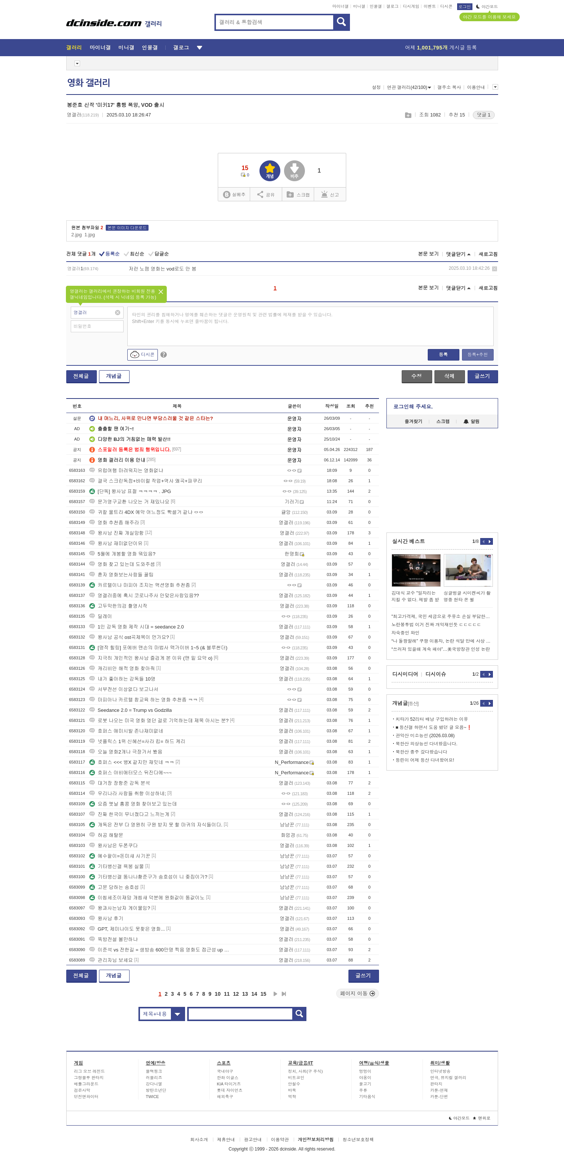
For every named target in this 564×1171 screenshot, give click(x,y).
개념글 (114, 376)
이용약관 (280, 1139)
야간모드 (487, 6)
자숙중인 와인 (406, 633)
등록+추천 (477, 354)
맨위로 (482, 1118)
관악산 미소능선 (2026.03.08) (425, 735)
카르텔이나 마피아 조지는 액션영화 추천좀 (139, 585)
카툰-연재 (439, 1090)
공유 (266, 194)
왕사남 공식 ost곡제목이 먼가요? (129, 637)
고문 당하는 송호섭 (114, 887)
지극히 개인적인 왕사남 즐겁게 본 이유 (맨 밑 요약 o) (150, 658)
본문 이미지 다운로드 (127, 227)
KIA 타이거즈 (229, 1084)
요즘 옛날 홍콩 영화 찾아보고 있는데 (133, 804)
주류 (363, 1090)
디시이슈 (436, 674)
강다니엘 (154, 1084)
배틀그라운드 (86, 1084)
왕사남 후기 (106, 918)
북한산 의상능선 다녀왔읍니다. (427, 743)
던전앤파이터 (86, 1096)
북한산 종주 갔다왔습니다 (421, 752)
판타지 (436, 1084)
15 (264, 994)
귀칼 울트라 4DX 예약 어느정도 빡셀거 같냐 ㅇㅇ (146, 512)
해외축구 (225, 1096)
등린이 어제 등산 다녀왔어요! (425, 760)
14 (254, 994)
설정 (376, 87)
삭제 (494, 268)
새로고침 (488, 254)
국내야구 (225, 1071)
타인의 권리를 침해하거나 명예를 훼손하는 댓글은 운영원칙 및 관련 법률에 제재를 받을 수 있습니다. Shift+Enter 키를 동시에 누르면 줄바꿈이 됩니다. (232, 318)
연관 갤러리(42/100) (409, 87)
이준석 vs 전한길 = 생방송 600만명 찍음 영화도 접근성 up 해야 (161, 950)
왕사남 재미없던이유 (116, 543)
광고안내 (253, 1139)
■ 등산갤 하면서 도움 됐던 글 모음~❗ (434, 727)
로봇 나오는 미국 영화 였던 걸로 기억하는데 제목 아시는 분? (159, 720)
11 (227, 994)
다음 (275, 993)
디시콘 (446, 6)
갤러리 (74, 48)
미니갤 (359, 6)
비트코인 (296, 1077)
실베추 (234, 195)
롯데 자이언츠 (230, 1090)
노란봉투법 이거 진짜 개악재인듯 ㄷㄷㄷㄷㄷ (436, 624)
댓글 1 (484, 115)
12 (236, 994)
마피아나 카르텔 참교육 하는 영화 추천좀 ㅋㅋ (143, 700)
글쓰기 (482, 376)
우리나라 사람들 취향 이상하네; (127, 793)
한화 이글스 (228, 1077)
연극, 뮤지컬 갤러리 (448, 1077)
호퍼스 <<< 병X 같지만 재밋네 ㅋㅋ (131, 762)
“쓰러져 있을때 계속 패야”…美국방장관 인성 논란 (441, 649)
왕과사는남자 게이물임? (119, 908)
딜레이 (100, 616)
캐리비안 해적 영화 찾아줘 (122, 668)
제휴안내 (226, 1139)
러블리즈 (154, 1077)
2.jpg (76, 234)
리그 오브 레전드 (89, 1071)
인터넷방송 (440, 1071)
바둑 (292, 1090)
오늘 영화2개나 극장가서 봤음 (125, 752)
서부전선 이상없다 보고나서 (123, 689)
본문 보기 (428, 254)
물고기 (365, 1084)
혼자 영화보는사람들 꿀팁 (121, 574)
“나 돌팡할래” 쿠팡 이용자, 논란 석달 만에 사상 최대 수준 (442, 641)
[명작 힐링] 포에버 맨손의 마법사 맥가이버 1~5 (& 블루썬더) (158, 647)
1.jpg (90, 234)
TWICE (152, 1096)
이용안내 (476, 87)
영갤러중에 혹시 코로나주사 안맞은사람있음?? (144, 595)
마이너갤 (340, 6)
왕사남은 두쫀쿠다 (113, 845)
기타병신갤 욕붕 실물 (116, 866)
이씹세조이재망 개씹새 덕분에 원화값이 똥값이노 (146, 897)
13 (245, 994)
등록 (443, 354)
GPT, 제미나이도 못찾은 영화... (127, 929)
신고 (330, 194)
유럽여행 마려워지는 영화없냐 (126, 470)
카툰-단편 (439, 1096)
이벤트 (430, 6)
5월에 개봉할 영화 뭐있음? (122, 554)
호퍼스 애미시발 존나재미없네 (126, 731)
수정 (416, 376)
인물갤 (376, 6)
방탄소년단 (156, 1090)
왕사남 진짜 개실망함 (116, 533)
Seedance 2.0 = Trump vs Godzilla (130, 710)
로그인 (465, 6)
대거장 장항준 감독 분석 (119, 783)
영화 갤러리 (88, 83)
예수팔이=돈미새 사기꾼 (119, 856)
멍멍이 (365, 1071)
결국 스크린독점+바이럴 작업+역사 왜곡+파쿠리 (145, 481)
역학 (292, 1096)
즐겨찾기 (414, 421)
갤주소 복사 (449, 87)
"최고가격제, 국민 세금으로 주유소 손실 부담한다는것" (442, 616)
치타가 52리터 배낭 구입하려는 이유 (432, 719)
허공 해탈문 (106, 835)
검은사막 (82, 1090)
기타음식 (367, 1096)
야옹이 (365, 1077)
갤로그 (392, 6)
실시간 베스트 (408, 541)
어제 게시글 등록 (441, 48)
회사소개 (199, 1139)
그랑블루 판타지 (89, 1077)
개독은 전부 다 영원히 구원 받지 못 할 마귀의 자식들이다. (155, 825)
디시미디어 (405, 674)
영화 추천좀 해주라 (114, 522)
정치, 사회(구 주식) (305, 1071)
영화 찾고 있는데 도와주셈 (122, 564)
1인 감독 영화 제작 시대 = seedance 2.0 (136, 627)
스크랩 (407, 115)
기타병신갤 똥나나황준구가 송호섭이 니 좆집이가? (148, 877)
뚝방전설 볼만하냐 (113, 939)
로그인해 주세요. (413, 407)
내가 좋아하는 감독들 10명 (122, 679)
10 (218, 994)
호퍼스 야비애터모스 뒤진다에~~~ (130, 772)
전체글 (81, 376)
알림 (471, 421)
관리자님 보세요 (111, 960)
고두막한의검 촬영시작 (118, 606)
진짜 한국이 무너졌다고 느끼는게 (129, 814)
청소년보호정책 (358, 1139)
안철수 (294, 1084)
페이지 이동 (357, 993)
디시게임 (411, 6)
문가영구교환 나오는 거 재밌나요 (129, 502)
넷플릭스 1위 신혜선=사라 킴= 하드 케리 (137, 741)
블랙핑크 (154, 1071)
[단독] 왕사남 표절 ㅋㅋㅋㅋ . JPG (130, 491)
